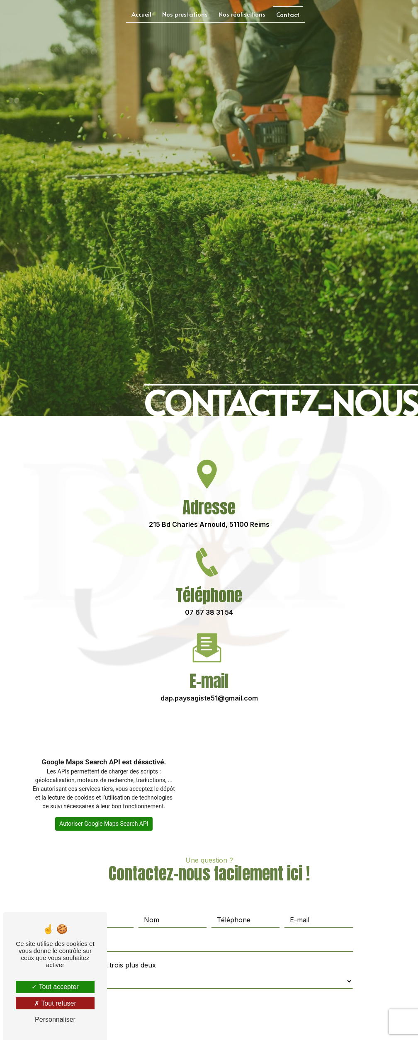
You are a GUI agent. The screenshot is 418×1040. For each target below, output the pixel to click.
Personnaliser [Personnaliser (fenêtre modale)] (55, 1019)
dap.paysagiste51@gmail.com (209, 683)
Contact (287, 14)
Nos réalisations (242, 14)
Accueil (141, 14)
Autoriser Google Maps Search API (103, 823)
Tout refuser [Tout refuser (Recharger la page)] (55, 1003)
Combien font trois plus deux (110, 949)
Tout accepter (55, 986)
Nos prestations (185, 14)
